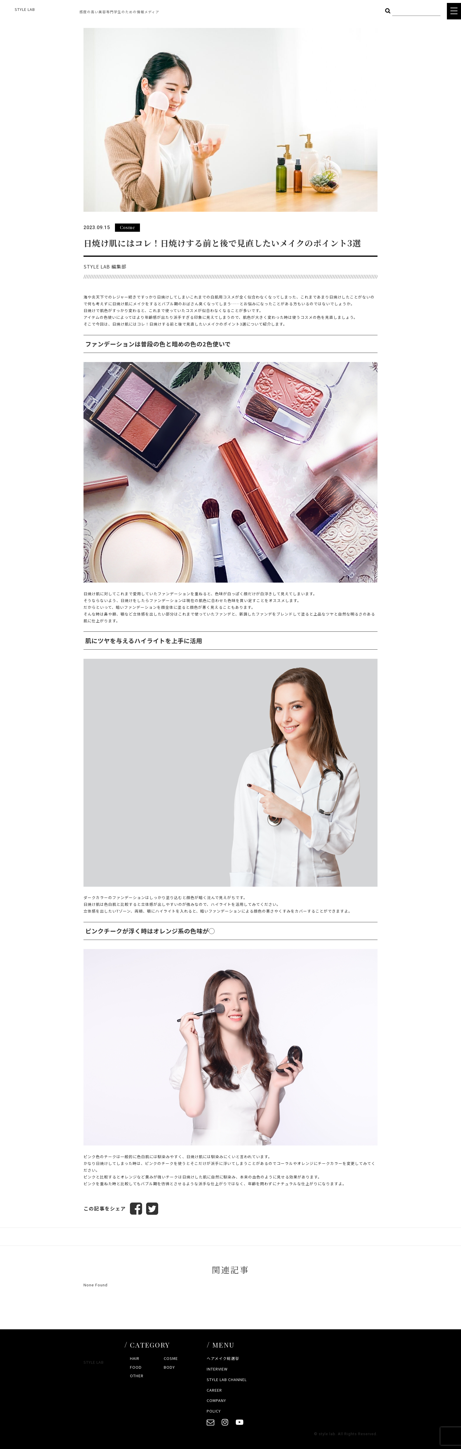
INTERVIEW (217, 1369)
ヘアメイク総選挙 (223, 1358)
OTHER (136, 1375)
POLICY (214, 1411)
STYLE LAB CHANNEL (227, 1379)
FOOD (136, 1367)
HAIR (134, 1358)
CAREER (214, 1390)
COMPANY (216, 1400)
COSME (171, 1358)
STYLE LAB (25, 9)
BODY (169, 1367)
